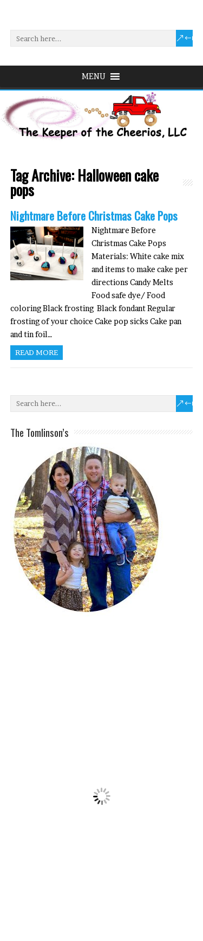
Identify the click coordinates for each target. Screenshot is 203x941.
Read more (36, 352)
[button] (94, 76)
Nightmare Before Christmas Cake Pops (94, 215)
